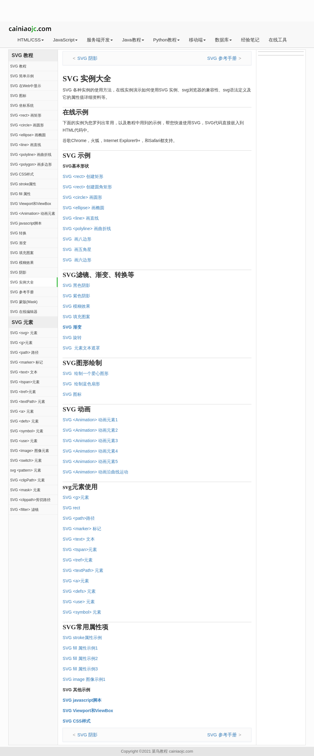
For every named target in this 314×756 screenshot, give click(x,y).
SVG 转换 (18, 233)
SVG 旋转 (72, 337)
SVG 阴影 (18, 272)
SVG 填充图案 (22, 253)
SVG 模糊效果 (22, 262)
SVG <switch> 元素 (26, 460)
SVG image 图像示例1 (84, 679)
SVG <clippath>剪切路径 (30, 500)
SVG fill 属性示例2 (80, 658)
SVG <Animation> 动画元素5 (90, 461)
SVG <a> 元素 (22, 411)
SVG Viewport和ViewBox (30, 204)
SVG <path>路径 (79, 518)
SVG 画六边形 (77, 259)
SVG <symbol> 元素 (26, 431)
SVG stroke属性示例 (82, 637)
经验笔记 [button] (250, 39)
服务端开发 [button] (100, 39)
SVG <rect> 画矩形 (25, 115)
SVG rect (71, 507)
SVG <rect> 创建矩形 (83, 176)
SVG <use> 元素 (23, 441)
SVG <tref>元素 (23, 392)
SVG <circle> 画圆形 (27, 125)
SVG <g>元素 (21, 343)
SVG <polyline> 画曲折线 (31, 154)
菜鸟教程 (160, 751)
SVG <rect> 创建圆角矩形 (87, 186)
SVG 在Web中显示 (25, 86)
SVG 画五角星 (77, 249)
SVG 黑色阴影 (76, 285)
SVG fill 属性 (20, 194)
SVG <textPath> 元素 (27, 401)
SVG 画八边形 (77, 239)
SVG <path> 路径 (24, 352)
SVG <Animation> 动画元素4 (90, 451)
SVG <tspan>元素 (25, 382)
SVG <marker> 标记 (26, 362)
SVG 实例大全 (22, 282)
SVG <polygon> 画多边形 (31, 164)
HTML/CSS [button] (30, 39)
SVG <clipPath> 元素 (27, 480)
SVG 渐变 (18, 243)
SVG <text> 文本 (23, 372)
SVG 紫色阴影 (76, 295)
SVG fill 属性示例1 (80, 648)
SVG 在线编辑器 (23, 312)
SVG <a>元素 (76, 580)
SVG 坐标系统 (22, 105)
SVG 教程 (18, 66)
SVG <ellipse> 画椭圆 (28, 135)
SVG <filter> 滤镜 (24, 509)
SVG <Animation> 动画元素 (32, 213)
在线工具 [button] (278, 39)
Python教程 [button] (166, 39)
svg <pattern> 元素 (25, 470)
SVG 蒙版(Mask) (23, 302)
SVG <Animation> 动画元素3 (90, 440)
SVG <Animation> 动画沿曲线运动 (95, 471)
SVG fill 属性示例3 (80, 668)
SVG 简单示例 (22, 76)
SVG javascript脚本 (26, 223)
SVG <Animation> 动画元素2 (90, 430)
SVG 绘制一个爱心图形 (85, 373)
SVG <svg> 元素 (23, 333)
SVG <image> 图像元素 (29, 451)
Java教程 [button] (133, 39)
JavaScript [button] (65, 39)
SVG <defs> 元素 (24, 421)
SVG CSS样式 (22, 174)
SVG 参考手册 (22, 292)
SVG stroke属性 (23, 184)
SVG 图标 (18, 96)
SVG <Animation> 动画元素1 (90, 419)
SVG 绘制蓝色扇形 (81, 383)
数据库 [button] (223, 39)
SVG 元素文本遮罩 (81, 347)
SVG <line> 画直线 (25, 145)
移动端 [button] (197, 39)
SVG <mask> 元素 (25, 490)
